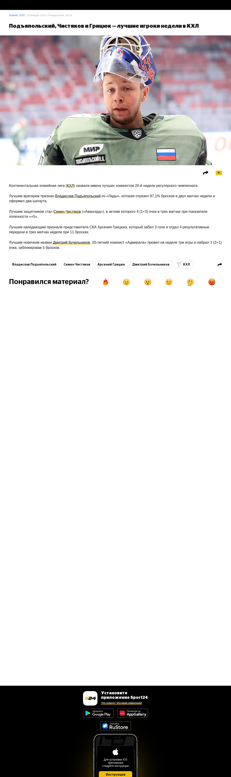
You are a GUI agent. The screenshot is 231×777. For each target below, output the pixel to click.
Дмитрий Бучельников (71, 242)
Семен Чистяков (67, 211)
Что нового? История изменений (121, 702)
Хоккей (13, 15)
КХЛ (22, 15)
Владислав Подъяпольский (78, 196)
